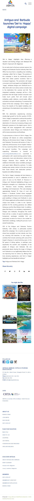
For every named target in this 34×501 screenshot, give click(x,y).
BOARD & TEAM (6, 414)
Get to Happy (20, 261)
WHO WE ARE (6, 420)
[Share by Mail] (29, 271)
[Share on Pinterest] (19, 271)
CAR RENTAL (6, 440)
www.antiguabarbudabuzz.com (12, 154)
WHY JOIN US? (6, 423)
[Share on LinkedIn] (24, 271)
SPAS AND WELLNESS (8, 446)
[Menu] (28, 3)
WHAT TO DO (6, 435)
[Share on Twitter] (10, 271)
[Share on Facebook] (5, 271)
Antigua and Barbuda (11, 261)
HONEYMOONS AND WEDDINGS (11, 443)
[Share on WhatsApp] (14, 271)
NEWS (4, 10)
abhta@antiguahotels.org (12, 380)
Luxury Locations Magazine (10, 468)
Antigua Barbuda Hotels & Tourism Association (18, 496)
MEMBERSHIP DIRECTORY (9, 480)
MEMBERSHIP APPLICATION (10, 483)
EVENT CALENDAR (7, 462)
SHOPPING (5, 437)
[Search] (24, 3)
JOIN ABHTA (6, 417)
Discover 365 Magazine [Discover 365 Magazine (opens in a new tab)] (9, 465)
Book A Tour (5, 432)
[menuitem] (24, 3)
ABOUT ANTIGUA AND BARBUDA (11, 459)
